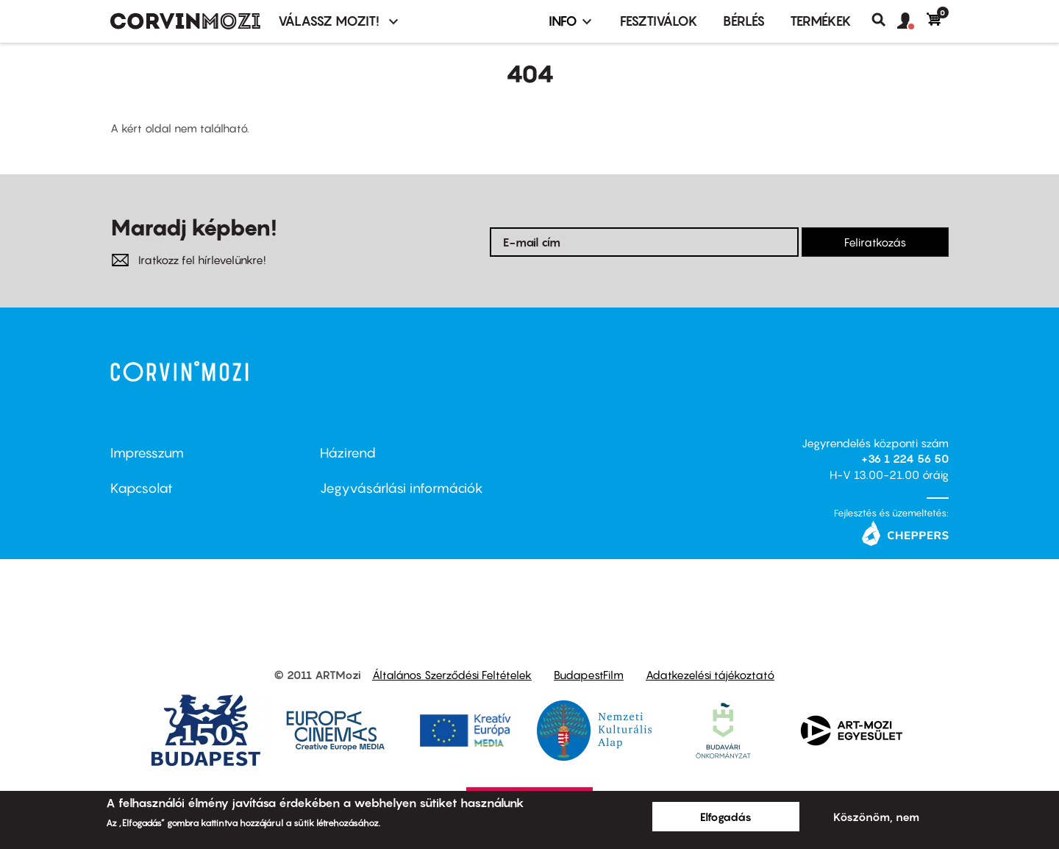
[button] (912, 21)
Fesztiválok (659, 21)
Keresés (884, 20)
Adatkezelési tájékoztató (710, 674)
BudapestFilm (589, 674)
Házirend (348, 453)
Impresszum (147, 453)
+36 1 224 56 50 (905, 458)
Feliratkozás (875, 242)
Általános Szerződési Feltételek (452, 674)
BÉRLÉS (744, 21)
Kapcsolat (141, 488)
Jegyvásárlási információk (401, 488)
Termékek (821, 21)
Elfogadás (726, 816)
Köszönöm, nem (876, 816)
